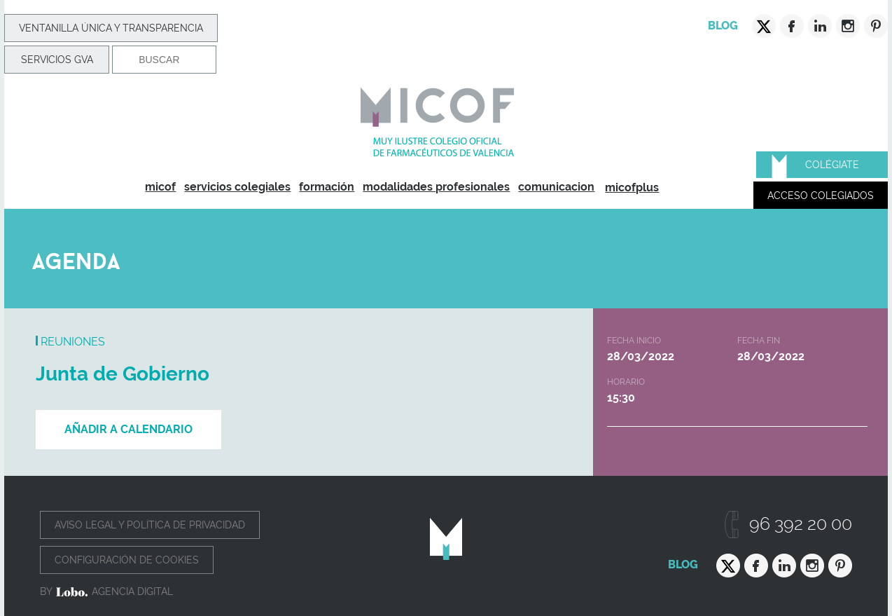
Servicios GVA (57, 59)
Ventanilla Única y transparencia (111, 28)
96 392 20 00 (800, 524)
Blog (723, 25)
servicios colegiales (237, 186)
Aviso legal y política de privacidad (150, 525)
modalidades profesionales (436, 186)
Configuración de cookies (127, 560)
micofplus (632, 187)
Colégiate (832, 164)
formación (326, 186)
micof (160, 186)
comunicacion (556, 186)
